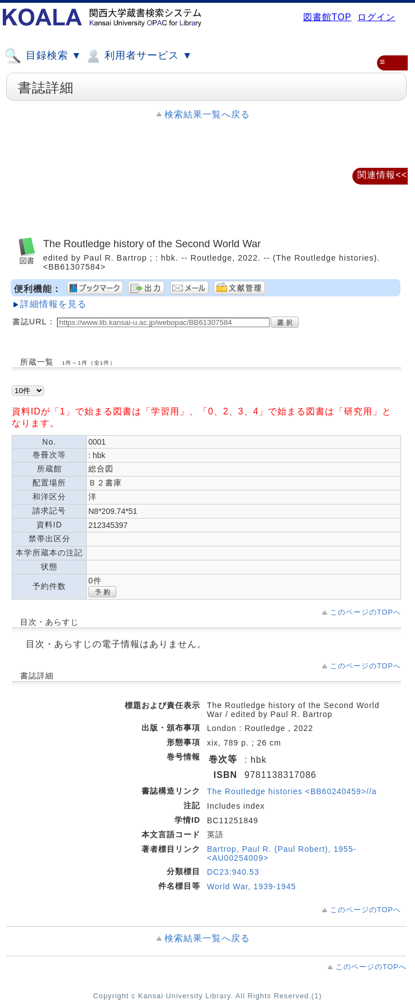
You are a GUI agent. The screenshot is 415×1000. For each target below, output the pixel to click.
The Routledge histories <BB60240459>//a (292, 791)
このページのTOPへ (365, 612)
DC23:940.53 (233, 871)
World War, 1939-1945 (251, 886)
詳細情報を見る (53, 304)
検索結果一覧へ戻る (207, 114)
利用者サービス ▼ (138, 56)
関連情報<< (382, 175)
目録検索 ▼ (43, 56)
